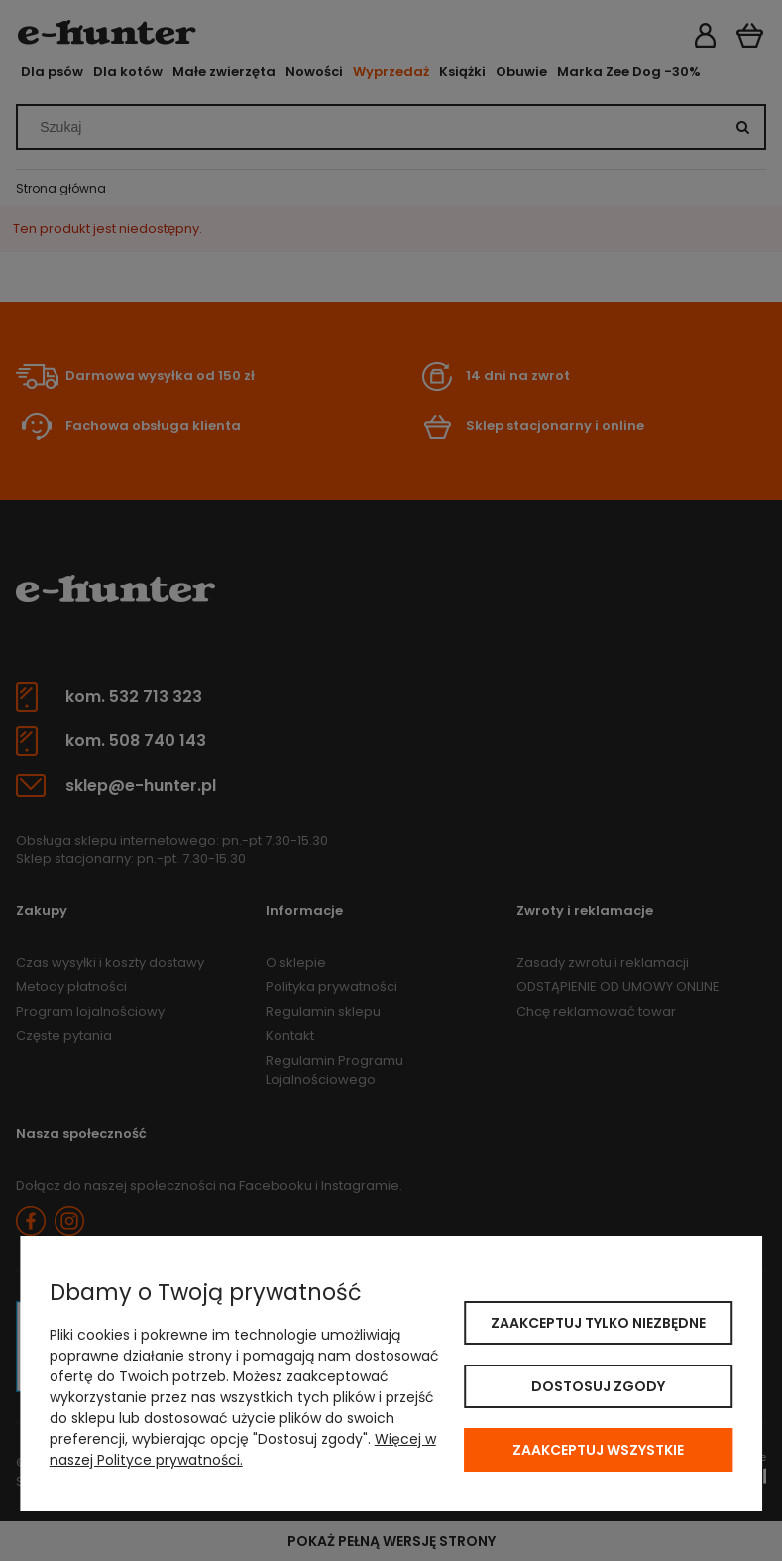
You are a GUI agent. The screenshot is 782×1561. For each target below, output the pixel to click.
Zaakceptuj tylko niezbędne (598, 1323)
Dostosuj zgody (598, 1386)
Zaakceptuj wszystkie (598, 1450)
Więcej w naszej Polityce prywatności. (243, 1449)
